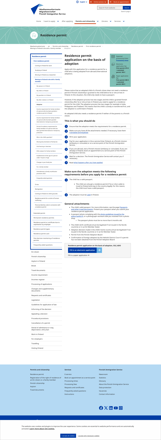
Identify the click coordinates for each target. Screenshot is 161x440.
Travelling (35, 343)
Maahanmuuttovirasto (37, 46)
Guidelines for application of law (44, 304)
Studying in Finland (41, 70)
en (49, 46)
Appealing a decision (39, 314)
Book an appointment (121, 2)
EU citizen (35, 252)
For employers (37, 339)
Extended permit (39, 213)
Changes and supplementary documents (42, 290)
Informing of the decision (41, 309)
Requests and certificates (41, 295)
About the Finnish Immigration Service (114, 384)
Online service (101, 2)
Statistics (102, 378)
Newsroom (103, 374)
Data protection (105, 387)
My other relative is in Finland (45, 100)
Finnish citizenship (38, 256)
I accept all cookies (68, 436)
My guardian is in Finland (44, 95)
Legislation (35, 300)
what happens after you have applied (88, 163)
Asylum (33, 386)
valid (89, 195)
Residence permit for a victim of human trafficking (47, 199)
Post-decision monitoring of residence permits (47, 239)
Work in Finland (37, 334)
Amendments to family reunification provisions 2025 (47, 172)
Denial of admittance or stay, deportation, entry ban (42, 328)
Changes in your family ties (44, 162)
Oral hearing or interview (44, 146)
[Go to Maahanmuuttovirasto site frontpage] (48, 12)
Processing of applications (41, 284)
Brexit (33, 266)
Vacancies (103, 391)
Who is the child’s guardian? (44, 137)
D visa (37, 184)
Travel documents (38, 270)
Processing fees (71, 384)
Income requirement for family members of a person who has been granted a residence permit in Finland (48, 111)
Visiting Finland (37, 348)
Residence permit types (42, 229)
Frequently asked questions (44, 178)
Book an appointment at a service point (80, 378)
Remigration (39, 189)
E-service (68, 374)
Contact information (107, 394)
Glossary (102, 381)
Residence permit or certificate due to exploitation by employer (47, 223)
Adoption (39, 104)
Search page (125, 11)
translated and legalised (79, 132)
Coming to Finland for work (43, 66)
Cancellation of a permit (40, 323)
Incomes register (38, 279)
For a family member (42, 167)
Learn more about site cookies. (42, 429)
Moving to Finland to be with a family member (46, 48)
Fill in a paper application (78, 255)
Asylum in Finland (38, 261)
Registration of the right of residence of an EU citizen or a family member (45, 379)
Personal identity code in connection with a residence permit (47, 206)
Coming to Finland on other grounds (46, 194)
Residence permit (77, 46)
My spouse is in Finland (43, 86)
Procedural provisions (40, 318)
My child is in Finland (42, 91)
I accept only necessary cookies (88, 436)
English (84, 2)
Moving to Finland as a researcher (45, 75)
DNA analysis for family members (46, 151)
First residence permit (93, 46)
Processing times (122, 60)
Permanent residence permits (44, 218)
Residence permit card (41, 234)
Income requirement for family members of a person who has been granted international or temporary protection (48, 120)
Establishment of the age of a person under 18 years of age (47, 157)
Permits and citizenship (61, 46)
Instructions (69, 394)
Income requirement (39, 275)
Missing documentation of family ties (47, 142)
